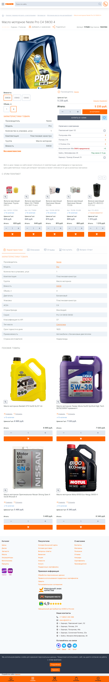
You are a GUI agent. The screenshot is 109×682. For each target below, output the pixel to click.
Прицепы (5, 564)
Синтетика (61, 324)
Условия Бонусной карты (48, 545)
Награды (77, 557)
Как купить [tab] (67, 249)
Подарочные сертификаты (48, 567)
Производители (80, 564)
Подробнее (55, 664)
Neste (76, 92)
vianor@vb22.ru (65, 620)
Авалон (17, 674)
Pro (57, 267)
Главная (3, 15)
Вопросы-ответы (44, 551)
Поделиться (60, 27)
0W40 (17, 97)
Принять (55, 670)
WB (10, 575)
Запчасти (5, 551)
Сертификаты (79, 561)
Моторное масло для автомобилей (59, 15)
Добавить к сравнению (41, 27)
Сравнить (9, 414)
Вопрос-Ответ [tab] (86, 249)
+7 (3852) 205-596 (66, 617)
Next (104, 178)
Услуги (40, 564)
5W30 (58, 286)
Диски (4, 548)
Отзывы (77, 554)
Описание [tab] (35, 249)
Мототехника (7, 561)
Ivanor (4, 575)
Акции (40, 557)
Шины (4, 545)
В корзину (95, 112)
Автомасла (41, 15)
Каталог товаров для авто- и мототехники (21, 15)
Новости (41, 561)
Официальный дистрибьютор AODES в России (56, 609)
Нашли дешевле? (100, 101)
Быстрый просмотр (5, 197)
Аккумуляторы (7, 557)
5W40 (26, 97)
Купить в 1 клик (78, 118)
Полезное (78, 551)
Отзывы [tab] (51, 249)
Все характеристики (12, 151)
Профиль (98, 680)
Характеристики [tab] (15, 249)
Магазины (78, 548)
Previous (100, 178)
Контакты (78, 545)
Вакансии (41, 554)
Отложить (18, 414)
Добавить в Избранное (104, 117)
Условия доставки (45, 548)
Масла (4, 554)
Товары (32, 679)
